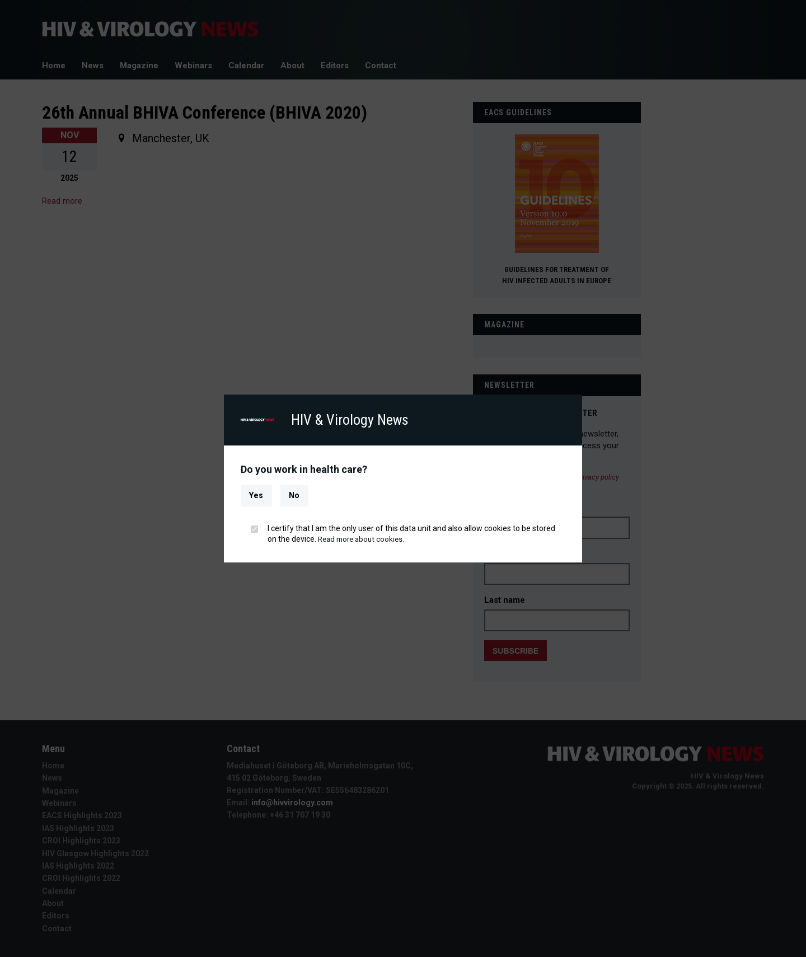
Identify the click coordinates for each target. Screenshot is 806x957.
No (294, 495)
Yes (256, 495)
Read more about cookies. (364, 538)
